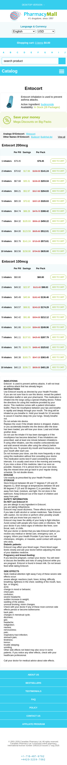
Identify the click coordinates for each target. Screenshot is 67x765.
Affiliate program (33, 724)
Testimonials (33, 691)
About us (33, 675)
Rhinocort (30, 134)
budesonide (47, 104)
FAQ (33, 699)
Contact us (33, 716)
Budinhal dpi (46, 137)
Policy (33, 707)
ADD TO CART (58, 161)
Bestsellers (33, 683)
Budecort (35, 137)
